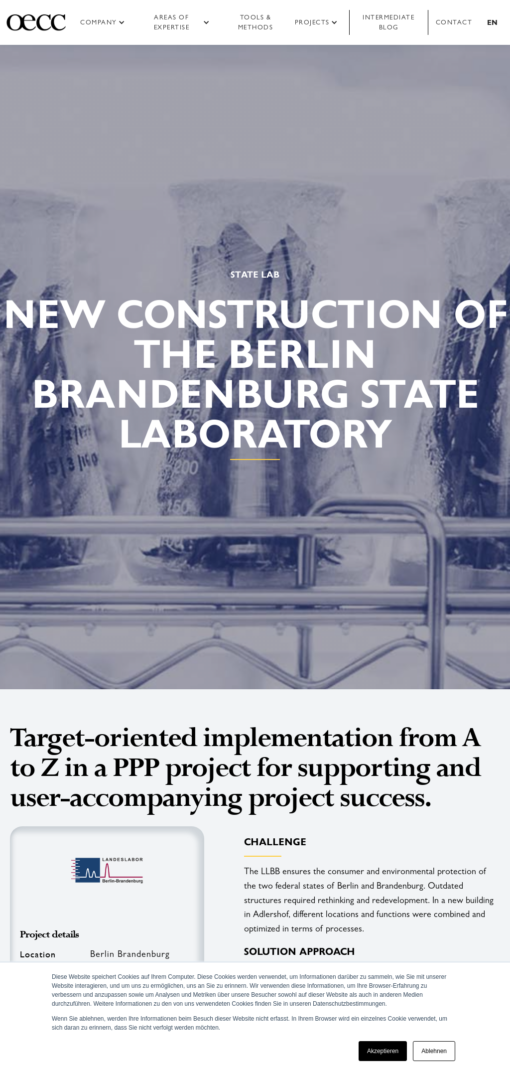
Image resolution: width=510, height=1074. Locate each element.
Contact (454, 22)
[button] (105, 22)
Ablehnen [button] (434, 1051)
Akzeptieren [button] (382, 1051)
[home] (36, 22)
